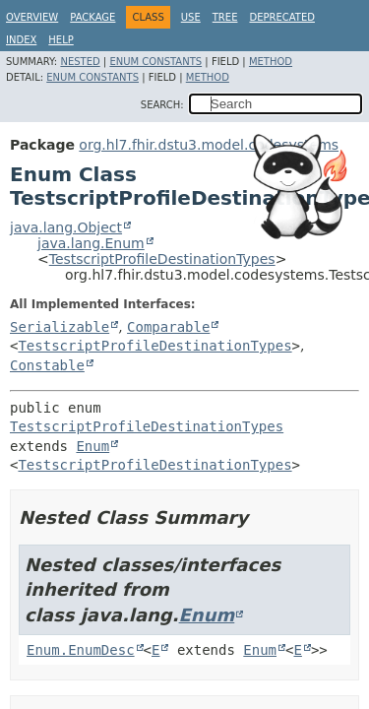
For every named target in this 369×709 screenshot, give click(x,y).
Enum (92, 446)
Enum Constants (155, 61)
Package (92, 17)
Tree (225, 17)
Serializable (59, 327)
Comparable (168, 327)
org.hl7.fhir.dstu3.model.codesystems (208, 145)
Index (21, 39)
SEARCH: (162, 104)
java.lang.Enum (91, 243)
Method (270, 61)
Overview (32, 17)
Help (60, 39)
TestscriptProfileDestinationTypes (162, 259)
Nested (79, 61)
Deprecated (282, 17)
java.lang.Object (66, 227)
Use (191, 17)
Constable (47, 365)
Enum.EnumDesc (81, 650)
